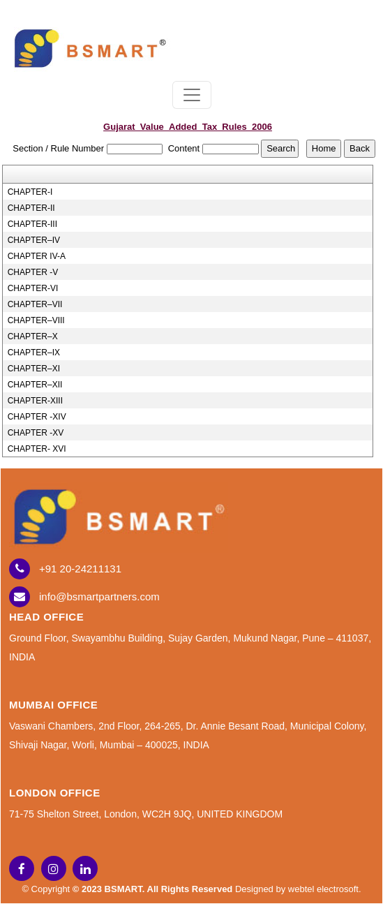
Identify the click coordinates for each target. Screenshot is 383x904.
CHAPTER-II (31, 208)
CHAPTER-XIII (35, 401)
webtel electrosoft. (324, 889)
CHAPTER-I (30, 192)
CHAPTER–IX (34, 352)
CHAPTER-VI (33, 288)
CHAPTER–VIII (36, 320)
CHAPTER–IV (34, 240)
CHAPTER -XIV (37, 417)
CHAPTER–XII (35, 385)
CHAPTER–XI (34, 368)
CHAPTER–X (33, 336)
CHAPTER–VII (35, 304)
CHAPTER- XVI (37, 449)
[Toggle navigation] (191, 95)
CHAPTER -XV (36, 433)
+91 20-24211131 (80, 568)
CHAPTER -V (33, 272)
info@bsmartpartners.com (99, 596)
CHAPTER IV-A (37, 256)
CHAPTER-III (32, 224)
